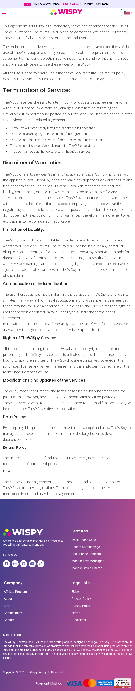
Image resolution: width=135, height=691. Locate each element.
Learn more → (103, 3)
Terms (76, 612)
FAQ (7, 605)
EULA (75, 591)
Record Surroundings (86, 547)
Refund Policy (81, 605)
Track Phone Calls (84, 539)
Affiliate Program (15, 591)
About (8, 598)
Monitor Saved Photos (87, 568)
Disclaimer (79, 620)
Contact (9, 620)
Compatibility (13, 612)
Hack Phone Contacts (86, 554)
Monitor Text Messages (88, 561)
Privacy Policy (81, 598)
